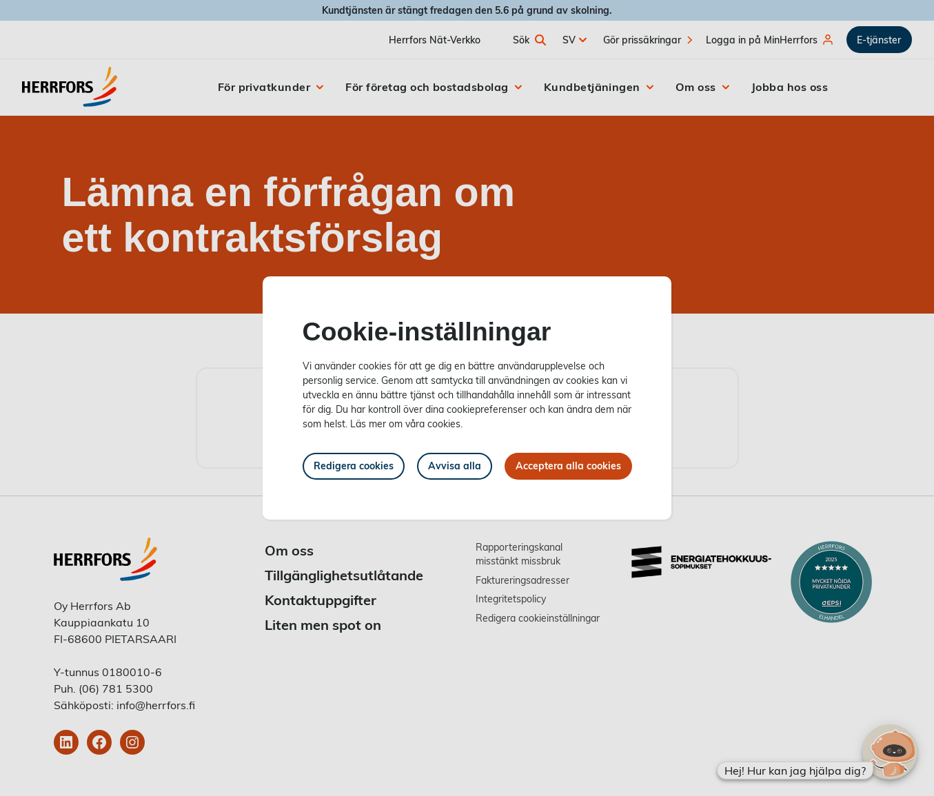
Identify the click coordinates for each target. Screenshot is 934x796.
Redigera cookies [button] (354, 465)
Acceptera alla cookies (568, 465)
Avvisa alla (454, 465)
